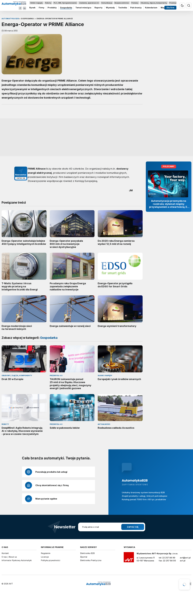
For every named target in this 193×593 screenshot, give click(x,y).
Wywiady (110, 8)
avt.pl (182, 560)
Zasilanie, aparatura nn (89, 3)
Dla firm (170, 8)
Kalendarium (151, 8)
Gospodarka (66, 8)
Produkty (52, 8)
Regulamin (45, 553)
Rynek (32, 8)
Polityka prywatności (50, 560)
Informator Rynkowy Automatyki (17, 560)
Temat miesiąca (83, 8)
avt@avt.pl (185, 557)
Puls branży (136, 8)
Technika (122, 8)
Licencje (45, 557)
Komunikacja (106, 3)
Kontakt (5, 553)
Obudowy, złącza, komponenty (154, 3)
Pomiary (134, 3)
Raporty (98, 8)
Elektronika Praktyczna (90, 560)
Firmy (41, 8)
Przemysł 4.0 (174, 3)
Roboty (48, 3)
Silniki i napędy (36, 3)
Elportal (83, 557)
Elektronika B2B (87, 553)
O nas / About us (9, 557)
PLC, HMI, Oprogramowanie (65, 3)
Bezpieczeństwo (122, 3)
